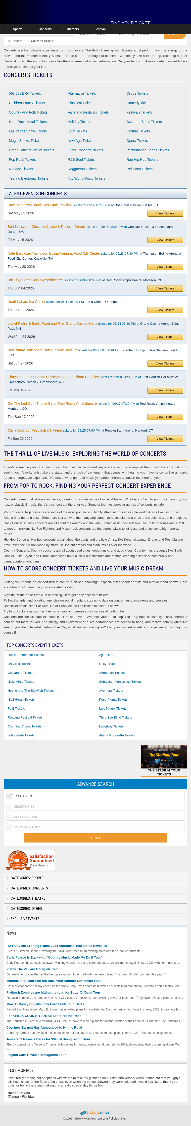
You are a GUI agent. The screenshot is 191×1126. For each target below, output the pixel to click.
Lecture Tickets (138, 131)
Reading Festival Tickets (25, 717)
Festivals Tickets (139, 112)
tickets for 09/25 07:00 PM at (80, 430)
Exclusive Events (25, 919)
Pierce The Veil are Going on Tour (32, 969)
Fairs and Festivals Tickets (88, 112)
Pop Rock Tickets (22, 159)
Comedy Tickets (139, 103)
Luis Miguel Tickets (113, 708)
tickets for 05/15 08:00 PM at (92, 229)
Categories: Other (26, 908)
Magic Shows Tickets (25, 141)
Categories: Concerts (29, 888)
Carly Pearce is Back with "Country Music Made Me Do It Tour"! (55, 957)
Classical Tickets (80, 103)
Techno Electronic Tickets (28, 178)
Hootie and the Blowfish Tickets (31, 690)
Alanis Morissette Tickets (117, 735)
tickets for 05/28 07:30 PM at (94, 255)
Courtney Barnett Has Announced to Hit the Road (44, 1027)
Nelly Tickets (108, 664)
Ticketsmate (36, 10)
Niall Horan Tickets (21, 699)
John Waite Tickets (21, 735)
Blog (123, 1118)
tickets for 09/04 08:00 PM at (93, 379)
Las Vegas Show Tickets (28, 131)
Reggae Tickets (21, 169)
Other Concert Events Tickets (31, 150)
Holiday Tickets (79, 122)
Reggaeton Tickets (82, 169)
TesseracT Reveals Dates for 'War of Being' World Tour (48, 1039)
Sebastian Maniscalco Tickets (120, 682)
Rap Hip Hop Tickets (142, 159)
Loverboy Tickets (111, 726)
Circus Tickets (137, 93)
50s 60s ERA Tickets (25, 93)
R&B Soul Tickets (81, 159)
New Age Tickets (81, 141)
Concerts (45, 29)
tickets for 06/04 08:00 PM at (85, 280)
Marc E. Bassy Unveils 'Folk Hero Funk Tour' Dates (45, 1004)
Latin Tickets (77, 131)
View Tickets (165, 213)
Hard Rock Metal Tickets (28, 122)
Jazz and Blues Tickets (144, 122)
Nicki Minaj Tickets (21, 682)
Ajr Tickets (106, 655)
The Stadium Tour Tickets (164, 760)
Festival (100, 29)
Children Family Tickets (27, 103)
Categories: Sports (27, 878)
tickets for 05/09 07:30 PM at (83, 205)
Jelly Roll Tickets (20, 664)
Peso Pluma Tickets (113, 699)
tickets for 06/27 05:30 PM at (94, 352)
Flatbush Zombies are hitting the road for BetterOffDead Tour (53, 992)
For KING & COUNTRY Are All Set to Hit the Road (44, 1016)
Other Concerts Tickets (85, 150)
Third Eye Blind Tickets (115, 717)
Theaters (72, 29)
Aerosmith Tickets (112, 673)
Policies (114, 1118)
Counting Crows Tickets (25, 726)
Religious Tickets (140, 169)
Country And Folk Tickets (28, 112)
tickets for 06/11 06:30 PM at (65, 302)
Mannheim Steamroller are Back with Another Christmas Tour (53, 981)
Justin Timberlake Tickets (26, 655)
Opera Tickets (137, 141)
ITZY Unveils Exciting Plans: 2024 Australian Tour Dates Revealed (56, 946)
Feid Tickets (16, 708)
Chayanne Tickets (20, 673)
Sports (17, 29)
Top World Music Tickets (86, 178)
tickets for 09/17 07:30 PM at (92, 406)
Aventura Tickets (111, 690)
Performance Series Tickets (148, 150)
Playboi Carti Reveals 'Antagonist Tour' (36, 1055)
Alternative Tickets (82, 93)
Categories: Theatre (28, 898)
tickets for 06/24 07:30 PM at (93, 326)
